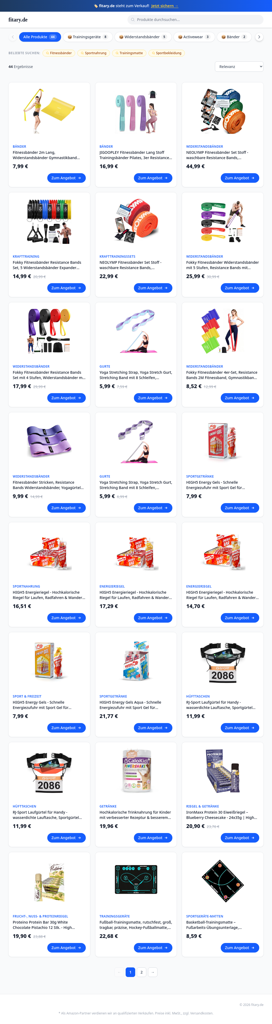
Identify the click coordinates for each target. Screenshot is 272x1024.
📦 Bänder (234, 37)
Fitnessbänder (59, 53)
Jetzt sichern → (164, 5)
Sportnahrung (94, 53)
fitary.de (18, 20)
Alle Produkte (40, 37)
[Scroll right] (259, 37)
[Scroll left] (12, 37)
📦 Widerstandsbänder (143, 37)
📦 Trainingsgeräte (88, 37)
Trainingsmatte (129, 53)
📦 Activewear (194, 37)
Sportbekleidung (166, 53)
